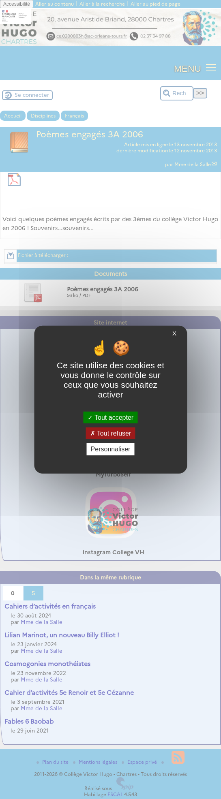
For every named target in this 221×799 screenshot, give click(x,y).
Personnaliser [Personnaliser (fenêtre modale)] (111, 449)
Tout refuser (110, 433)
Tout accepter (110, 417)
